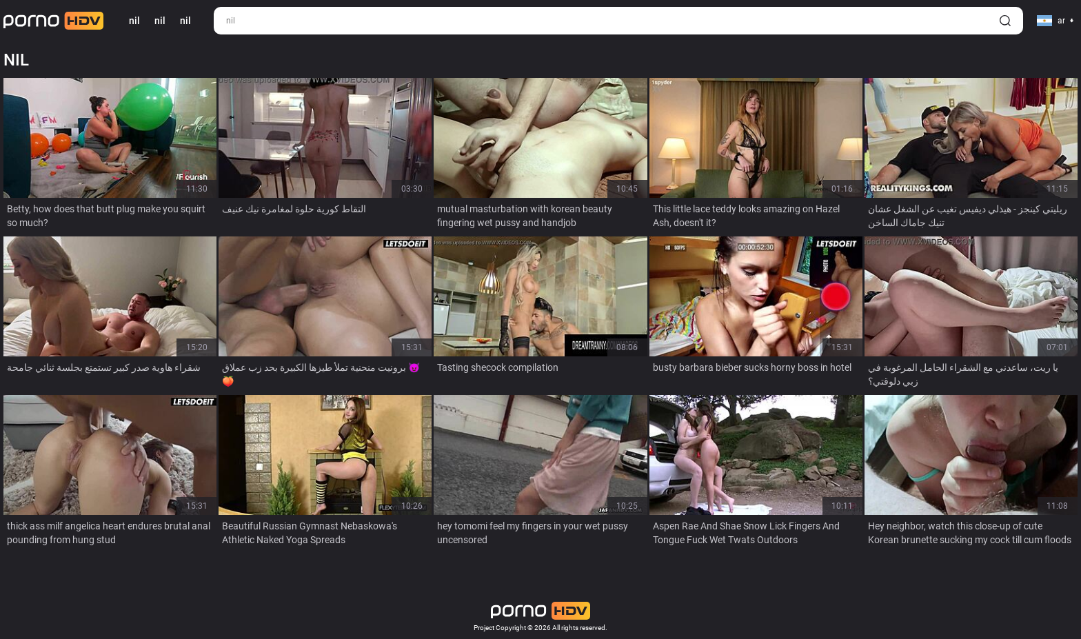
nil (159, 20)
